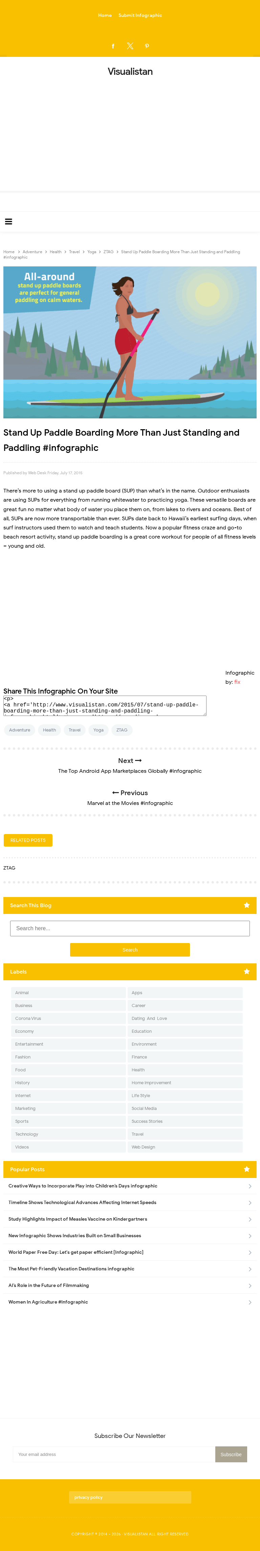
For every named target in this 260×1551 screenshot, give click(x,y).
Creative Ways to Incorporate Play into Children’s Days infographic (82, 1186)
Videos (22, 1147)
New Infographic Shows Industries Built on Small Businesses (74, 1236)
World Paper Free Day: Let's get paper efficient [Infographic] (76, 1252)
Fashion (22, 1057)
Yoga (98, 730)
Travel (75, 730)
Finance (139, 1057)
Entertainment (29, 1044)
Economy (24, 1031)
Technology (26, 1134)
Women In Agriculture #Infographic (48, 1302)
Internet (23, 1095)
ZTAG (122, 730)
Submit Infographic (140, 15)
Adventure (19, 730)
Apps (137, 993)
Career (139, 1005)
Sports (21, 1121)
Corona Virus (28, 1018)
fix (237, 682)
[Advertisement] (130, 131)
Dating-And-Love (149, 1018)
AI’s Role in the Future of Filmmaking (48, 1285)
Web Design (143, 1147)
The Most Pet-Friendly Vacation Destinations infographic (71, 1269)
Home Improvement (151, 1083)
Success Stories (147, 1121)
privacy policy (88, 1497)
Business (23, 1005)
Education (142, 1031)
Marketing (25, 1108)
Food (20, 1070)
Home (105, 15)
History (22, 1083)
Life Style (141, 1095)
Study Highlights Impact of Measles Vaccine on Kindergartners (77, 1219)
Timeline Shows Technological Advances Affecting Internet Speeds (82, 1202)
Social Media (144, 1108)
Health (49, 730)
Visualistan (136, 1534)
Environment (144, 1044)
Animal (22, 993)
